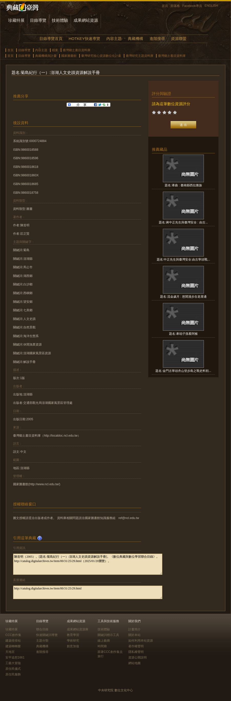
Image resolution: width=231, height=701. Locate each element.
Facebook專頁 (192, 6)
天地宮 (10, 652)
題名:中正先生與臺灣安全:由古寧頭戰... (183, 259)
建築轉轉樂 (13, 646)
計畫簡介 (134, 629)
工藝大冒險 (13, 663)
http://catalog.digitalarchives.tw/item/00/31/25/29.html (87, 592)
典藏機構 (135, 38)
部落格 (175, 6)
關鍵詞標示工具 (108, 635)
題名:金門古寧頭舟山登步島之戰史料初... (183, 371)
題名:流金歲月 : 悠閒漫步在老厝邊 (183, 296)
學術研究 (73, 640)
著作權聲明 (136, 646)
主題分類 (42, 640)
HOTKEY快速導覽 (84, 38)
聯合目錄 (42, 629)
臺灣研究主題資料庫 (139, 56)
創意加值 (73, 646)
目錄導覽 (38, 20)
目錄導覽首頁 (50, 38)
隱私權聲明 (136, 652)
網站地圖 (134, 663)
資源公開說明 (137, 657)
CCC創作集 (13, 635)
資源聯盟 (178, 38)
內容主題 (114, 38)
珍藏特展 (16, 20)
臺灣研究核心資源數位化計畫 (101, 56)
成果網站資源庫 (77, 629)
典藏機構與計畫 (46, 56)
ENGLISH (211, 5)
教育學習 (73, 635)
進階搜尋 (157, 38)
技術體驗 (60, 20)
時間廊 (102, 646)
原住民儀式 (13, 669)
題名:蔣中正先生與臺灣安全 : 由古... (183, 222)
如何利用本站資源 (140, 640)
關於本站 (134, 635)
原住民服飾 (13, 674)
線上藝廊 (104, 640)
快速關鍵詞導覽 (47, 635)
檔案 (55, 50)
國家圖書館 (69, 56)
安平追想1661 (15, 657)
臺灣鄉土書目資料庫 (76, 50)
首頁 (165, 6)
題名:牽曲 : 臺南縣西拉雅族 (183, 185)
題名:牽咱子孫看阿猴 (183, 334)
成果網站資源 (86, 20)
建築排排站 (13, 640)
